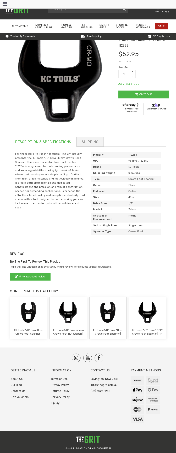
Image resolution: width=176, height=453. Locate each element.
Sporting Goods (122, 26)
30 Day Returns (161, 36)
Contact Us (18, 391)
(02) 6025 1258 (100, 391)
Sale (161, 26)
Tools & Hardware (143, 26)
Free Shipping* (95, 36)
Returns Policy (60, 391)
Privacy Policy (60, 385)
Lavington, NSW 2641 (104, 379)
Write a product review (30, 276)
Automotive (20, 26)
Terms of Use (59, 379)
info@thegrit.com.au (104, 385)
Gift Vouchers (20, 397)
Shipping (90, 142)
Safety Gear (104, 26)
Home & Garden (66, 26)
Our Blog (16, 385)
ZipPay (55, 403)
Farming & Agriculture (43, 26)
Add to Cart (143, 94)
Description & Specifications (43, 142)
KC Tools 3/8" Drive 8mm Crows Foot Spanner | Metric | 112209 (28, 334)
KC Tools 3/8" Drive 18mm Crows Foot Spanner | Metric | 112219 (107, 334)
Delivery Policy (60, 397)
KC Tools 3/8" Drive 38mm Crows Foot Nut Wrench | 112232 (68, 334)
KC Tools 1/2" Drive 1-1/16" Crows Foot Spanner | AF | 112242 (147, 334)
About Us (17, 379)
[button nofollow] (157, 9)
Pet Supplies (86, 26)
